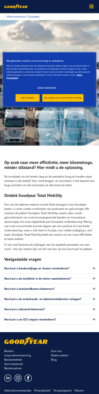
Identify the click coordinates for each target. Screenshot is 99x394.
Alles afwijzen (27, 97)
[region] (49, 79)
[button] (91, 6)
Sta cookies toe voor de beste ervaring (63, 97)
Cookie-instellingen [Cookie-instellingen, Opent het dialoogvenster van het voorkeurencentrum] (46, 87)
